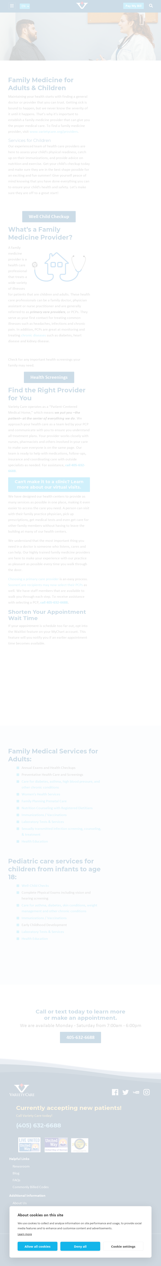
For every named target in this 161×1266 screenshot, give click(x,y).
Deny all (80, 1246)
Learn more (25, 1234)
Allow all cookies (38, 1246)
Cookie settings (123, 1246)
